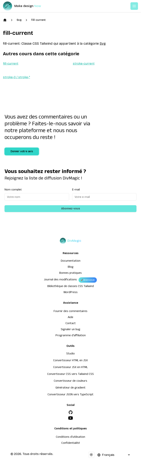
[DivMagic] (26, 6)
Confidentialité (70, 443)
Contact (70, 323)
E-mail (76, 189)
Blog (70, 267)
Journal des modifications (60, 280)
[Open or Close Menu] (134, 6)
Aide (70, 317)
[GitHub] (70, 412)
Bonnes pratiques (70, 273)
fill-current (38, 20)
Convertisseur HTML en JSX (70, 361)
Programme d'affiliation (70, 336)
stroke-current (84, 63)
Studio (70, 354)
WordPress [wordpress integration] (70, 292)
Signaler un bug (70, 330)
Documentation (70, 261)
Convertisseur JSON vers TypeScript (70, 395)
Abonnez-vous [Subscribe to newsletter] (70, 208)
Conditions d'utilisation (70, 437)
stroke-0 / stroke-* (16, 77)
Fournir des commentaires (70, 311)
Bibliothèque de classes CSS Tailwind (70, 286)
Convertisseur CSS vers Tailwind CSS (70, 374)
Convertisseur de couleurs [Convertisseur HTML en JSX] (70, 381)
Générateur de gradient (70, 388)
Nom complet (13, 189)
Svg (19, 20)
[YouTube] (70, 418)
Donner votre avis (22, 152)
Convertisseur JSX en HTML (70, 367)
